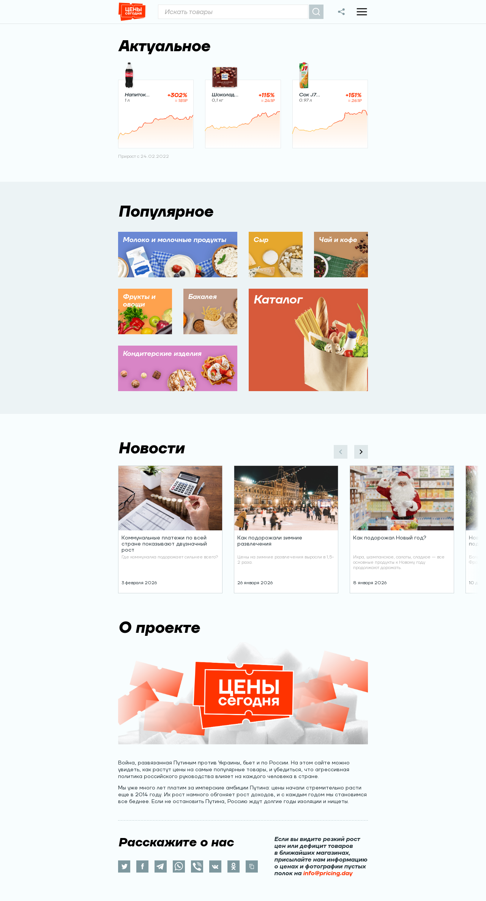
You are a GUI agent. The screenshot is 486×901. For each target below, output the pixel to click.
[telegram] (161, 866)
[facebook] (142, 866)
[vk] (215, 866)
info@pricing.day (327, 873)
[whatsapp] (179, 866)
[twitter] (124, 866)
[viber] (197, 866)
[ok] (233, 866)
